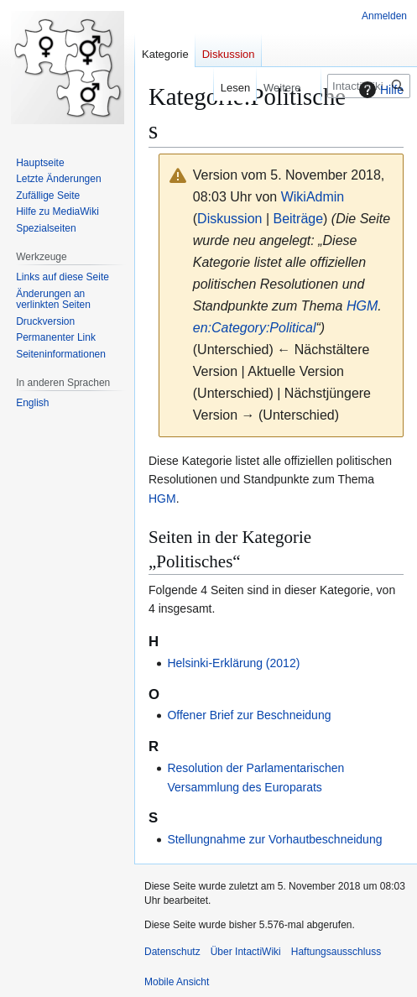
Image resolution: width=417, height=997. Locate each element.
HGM (362, 306)
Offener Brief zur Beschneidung (249, 715)
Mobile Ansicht (176, 982)
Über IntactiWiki (246, 952)
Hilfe (379, 89)
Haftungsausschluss (336, 952)
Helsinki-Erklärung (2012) (233, 663)
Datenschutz (172, 952)
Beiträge (298, 218)
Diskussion (229, 218)
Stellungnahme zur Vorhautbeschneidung (274, 839)
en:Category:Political (254, 328)
